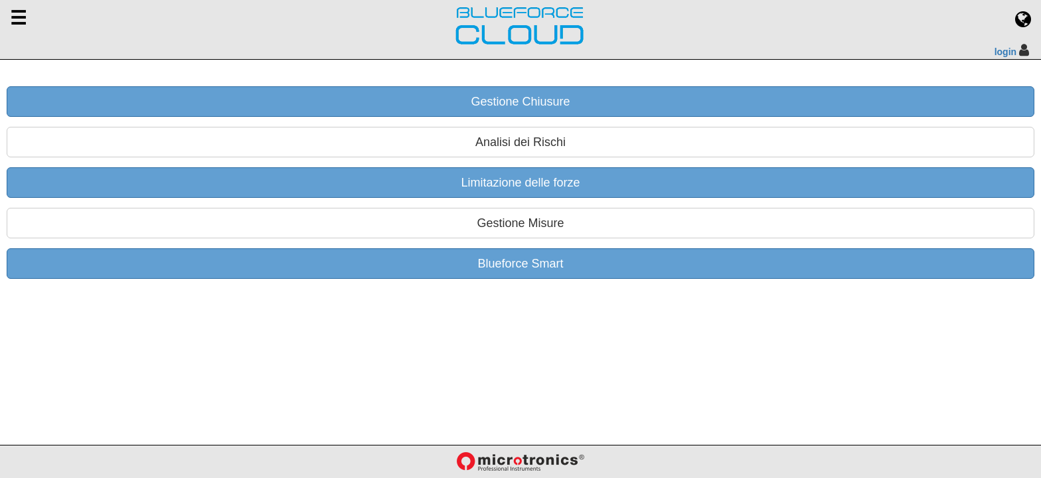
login (1005, 51)
